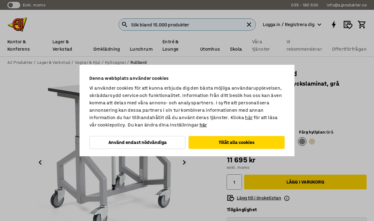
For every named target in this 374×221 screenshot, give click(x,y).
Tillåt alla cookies (237, 142)
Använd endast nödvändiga (137, 142)
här (248, 117)
